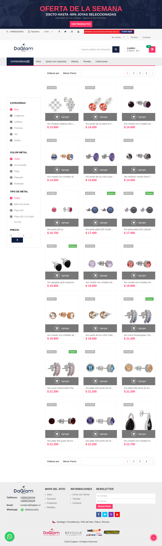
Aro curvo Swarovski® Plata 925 (63, 388)
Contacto (146, 37)
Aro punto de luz (55, 229)
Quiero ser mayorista (72, 61)
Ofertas (90, 61)
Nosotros (35, 31)
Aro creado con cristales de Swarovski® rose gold (71, 335)
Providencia (73, 522)
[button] (49, 32)
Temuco (105, 522)
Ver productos (81, 24)
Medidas (51, 507)
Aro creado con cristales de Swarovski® (105, 282)
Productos (52, 503)
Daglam (74, 541)
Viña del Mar (87, 522)
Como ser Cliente (81, 494)
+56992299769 (27, 497)
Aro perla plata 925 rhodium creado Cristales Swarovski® (114, 229)
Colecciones (118, 61)
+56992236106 (27, 500)
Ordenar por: (53, 73)
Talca (97, 522)
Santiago (61, 522)
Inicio (54, 61)
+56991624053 (16, 31)
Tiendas (134, 37)
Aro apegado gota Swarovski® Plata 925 (67, 282)
